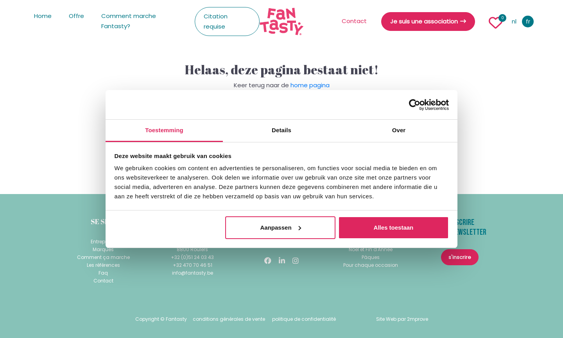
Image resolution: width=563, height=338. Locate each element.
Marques (103, 249)
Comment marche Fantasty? (128, 21)
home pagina (310, 85)
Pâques (371, 257)
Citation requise (216, 21)
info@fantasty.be (192, 273)
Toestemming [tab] (164, 130)
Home (43, 16)
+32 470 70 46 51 (192, 265)
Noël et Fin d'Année (371, 249)
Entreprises (103, 241)
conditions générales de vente (229, 319)
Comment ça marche (103, 257)
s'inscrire (459, 257)
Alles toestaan (394, 227)
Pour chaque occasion (370, 265)
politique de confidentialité (304, 319)
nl (514, 21)
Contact (354, 21)
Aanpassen (280, 227)
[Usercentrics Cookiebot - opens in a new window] (414, 105)
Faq (103, 273)
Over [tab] (399, 130)
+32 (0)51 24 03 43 (192, 257)
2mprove (417, 319)
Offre (76, 16)
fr (528, 21)
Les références (103, 265)
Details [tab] (281, 130)
